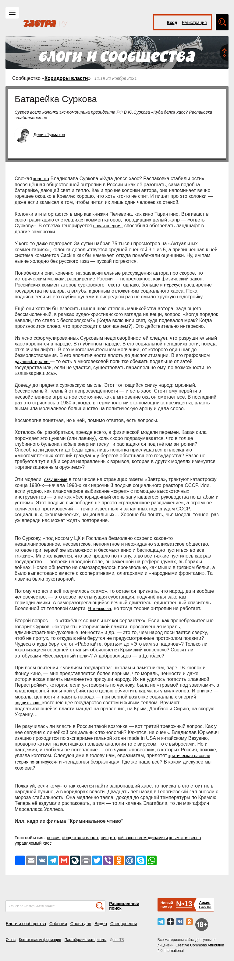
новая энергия (107, 225)
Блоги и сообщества (26, 923)
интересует (171, 285)
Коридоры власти (66, 78)
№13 (184, 904)
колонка (41, 178)
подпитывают (28, 702)
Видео (100, 923)
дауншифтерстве (32, 361)
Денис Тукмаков (49, 134)
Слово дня (80, 923)
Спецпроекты (123, 923)
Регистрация (194, 22)
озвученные (56, 479)
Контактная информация (40, 940)
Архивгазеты (205, 905)
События (58, 923)
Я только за (99, 608)
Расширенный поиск (124, 906)
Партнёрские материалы (86, 940)
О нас (11, 940)
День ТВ (117, 940)
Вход (172, 22)
